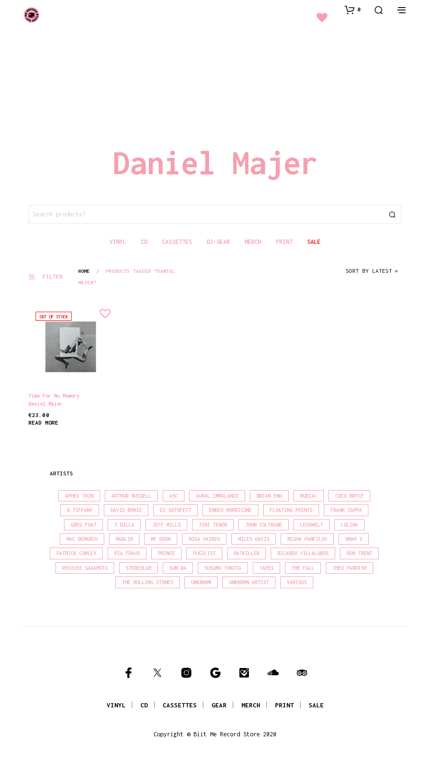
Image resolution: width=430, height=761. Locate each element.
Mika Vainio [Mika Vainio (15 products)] (204, 539)
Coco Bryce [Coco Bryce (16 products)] (349, 496)
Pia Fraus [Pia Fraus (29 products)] (127, 553)
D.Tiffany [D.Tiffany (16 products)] (79, 510)
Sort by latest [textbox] (369, 271)
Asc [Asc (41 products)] (173, 496)
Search (392, 214)
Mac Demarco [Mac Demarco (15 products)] (82, 539)
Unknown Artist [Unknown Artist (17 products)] (249, 582)
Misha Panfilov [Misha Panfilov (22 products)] (307, 539)
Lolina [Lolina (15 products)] (349, 525)
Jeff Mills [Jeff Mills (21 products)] (166, 525)
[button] (353, 9)
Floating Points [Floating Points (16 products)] (291, 510)
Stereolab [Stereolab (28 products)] (138, 568)
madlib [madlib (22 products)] (124, 539)
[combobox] (374, 274)
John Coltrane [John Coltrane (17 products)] (263, 525)
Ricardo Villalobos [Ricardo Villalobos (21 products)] (303, 553)
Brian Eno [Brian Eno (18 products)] (269, 496)
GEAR (219, 705)
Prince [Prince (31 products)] (166, 553)
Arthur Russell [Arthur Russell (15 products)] (131, 496)
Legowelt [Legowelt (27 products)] (311, 525)
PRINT (284, 705)
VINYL (116, 705)
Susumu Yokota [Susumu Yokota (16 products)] (222, 568)
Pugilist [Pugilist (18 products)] (204, 553)
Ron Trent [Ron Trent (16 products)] (359, 553)
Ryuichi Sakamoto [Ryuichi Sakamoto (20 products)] (85, 568)
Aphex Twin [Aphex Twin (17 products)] (79, 496)
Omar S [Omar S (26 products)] (353, 539)
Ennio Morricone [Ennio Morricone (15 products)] (230, 510)
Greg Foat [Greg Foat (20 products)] (83, 525)
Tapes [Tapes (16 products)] (266, 568)
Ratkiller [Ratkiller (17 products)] (246, 553)
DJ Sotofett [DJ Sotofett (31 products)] (175, 510)
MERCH (250, 705)
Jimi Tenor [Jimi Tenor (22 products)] (213, 525)
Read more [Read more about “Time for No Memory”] (43, 422)
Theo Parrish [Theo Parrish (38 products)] (349, 568)
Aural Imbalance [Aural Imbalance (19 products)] (217, 496)
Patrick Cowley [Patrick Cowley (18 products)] (76, 553)
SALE (316, 705)
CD (144, 705)
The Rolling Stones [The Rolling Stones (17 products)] (147, 582)
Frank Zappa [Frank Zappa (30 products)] (346, 510)
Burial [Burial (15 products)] (308, 496)
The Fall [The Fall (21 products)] (303, 568)
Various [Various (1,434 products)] (297, 582)
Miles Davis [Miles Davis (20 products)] (253, 539)
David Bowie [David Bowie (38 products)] (126, 510)
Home (84, 271)
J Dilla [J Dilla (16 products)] (124, 525)
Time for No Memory (54, 396)
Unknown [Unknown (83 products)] (201, 582)
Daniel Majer (45, 404)
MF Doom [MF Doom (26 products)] (161, 539)
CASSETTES (180, 705)
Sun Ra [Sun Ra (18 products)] (177, 568)
